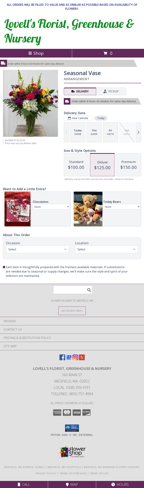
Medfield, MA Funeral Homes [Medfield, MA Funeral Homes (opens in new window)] (24, 467)
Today (101, 118)
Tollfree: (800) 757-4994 (72, 393)
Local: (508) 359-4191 (72, 387)
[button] (72, 428)
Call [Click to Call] (24, 484)
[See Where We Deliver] (72, 310)
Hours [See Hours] (120, 484)
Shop (36, 53)
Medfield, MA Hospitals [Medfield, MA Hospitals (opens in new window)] (64, 467)
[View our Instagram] (75, 359)
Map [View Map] (72, 484)
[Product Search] (72, 290)
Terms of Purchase (73, 473)
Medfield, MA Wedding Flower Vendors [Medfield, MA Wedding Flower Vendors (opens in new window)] (112, 467)
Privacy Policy (46, 473)
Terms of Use (99, 473)
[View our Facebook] (62, 359)
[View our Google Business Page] (69, 359)
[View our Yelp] (82, 359)
